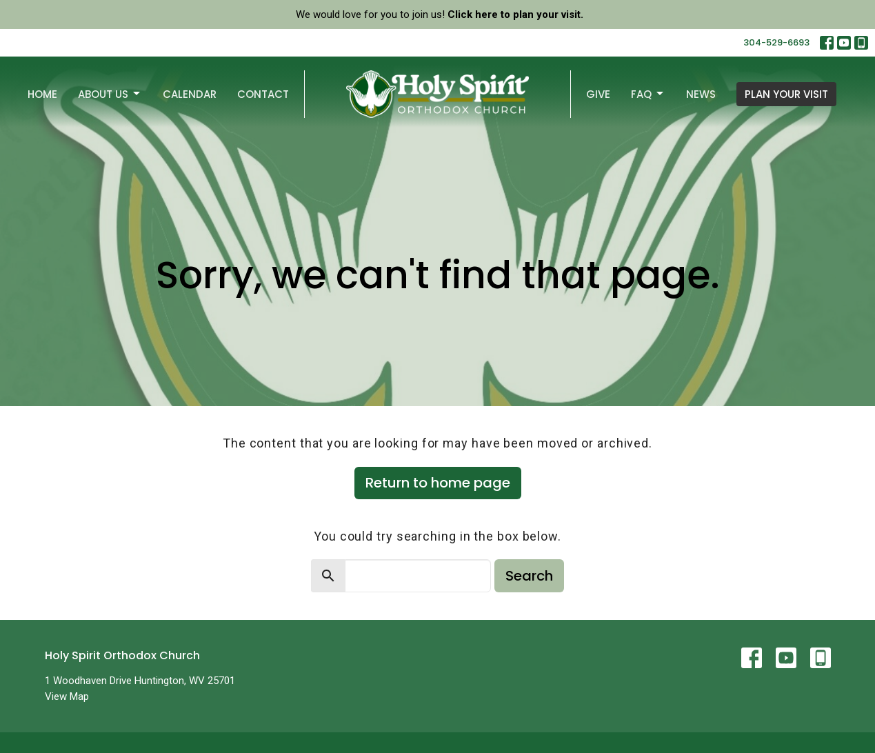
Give (598, 94)
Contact (263, 94)
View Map (67, 696)
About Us (110, 94)
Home (42, 94)
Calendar (190, 94)
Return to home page (437, 482)
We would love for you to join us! (439, 14)
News (701, 94)
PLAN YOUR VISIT (786, 94)
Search (529, 575)
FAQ (648, 94)
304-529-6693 (776, 42)
